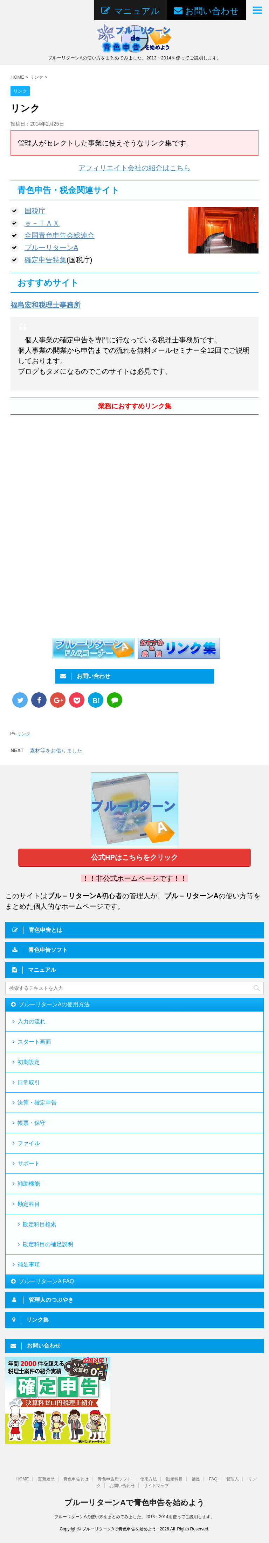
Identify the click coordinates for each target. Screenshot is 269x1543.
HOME (22, 1479)
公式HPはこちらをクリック (134, 857)
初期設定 (29, 1062)
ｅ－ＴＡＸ (42, 223)
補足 (196, 1479)
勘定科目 (29, 1204)
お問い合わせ (122, 1485)
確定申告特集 (46, 260)
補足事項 (29, 1264)
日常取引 (29, 1082)
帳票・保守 (32, 1123)
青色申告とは (76, 1479)
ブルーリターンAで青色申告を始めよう (134, 1502)
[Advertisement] (69, 478)
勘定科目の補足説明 (48, 1244)
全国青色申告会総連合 (60, 235)
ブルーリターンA (51, 247)
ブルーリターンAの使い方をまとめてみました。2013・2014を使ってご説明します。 (134, 1516)
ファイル (29, 1143)
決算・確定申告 (37, 1103)
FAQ (213, 1479)
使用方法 (148, 1479)
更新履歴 (46, 1479)
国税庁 (35, 211)
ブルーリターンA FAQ (46, 1281)
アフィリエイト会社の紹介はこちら (134, 168)
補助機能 (29, 1184)
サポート (29, 1163)
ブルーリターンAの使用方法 (54, 1004)
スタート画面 (34, 1042)
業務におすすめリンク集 (134, 406)
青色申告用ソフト (114, 1479)
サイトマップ (156, 1485)
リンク (23, 733)
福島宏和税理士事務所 (46, 305)
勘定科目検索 (39, 1224)
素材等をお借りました (56, 750)
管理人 (232, 1479)
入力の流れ (32, 1021)
